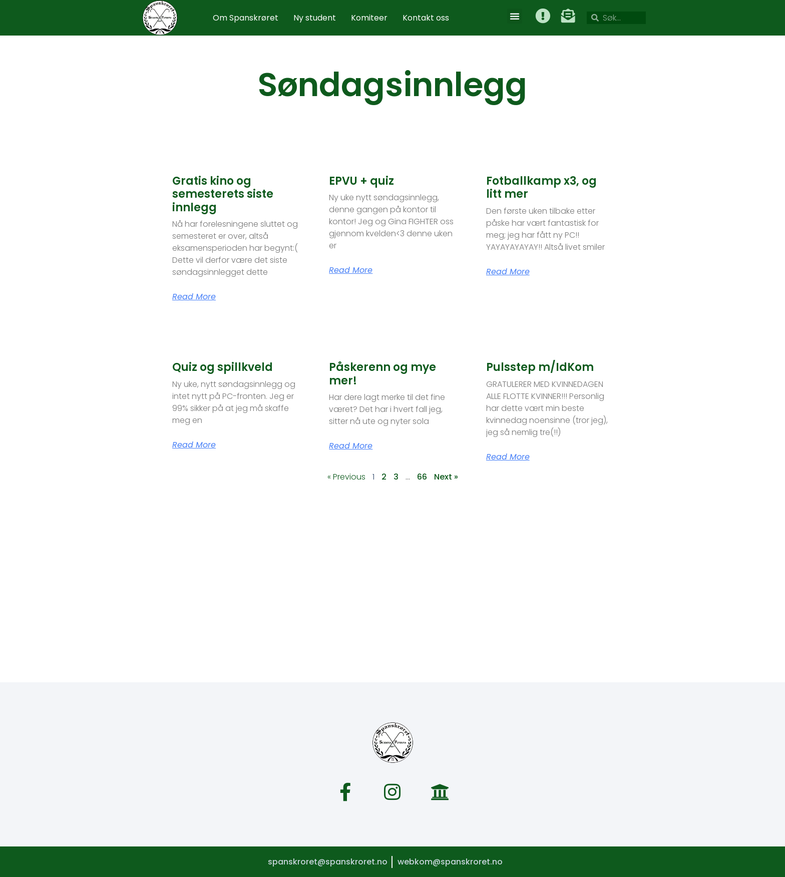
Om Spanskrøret (245, 18)
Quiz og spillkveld (222, 367)
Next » (446, 477)
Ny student (314, 18)
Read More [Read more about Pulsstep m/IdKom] (508, 457)
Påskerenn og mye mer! (382, 373)
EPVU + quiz (361, 181)
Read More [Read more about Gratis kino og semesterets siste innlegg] (194, 297)
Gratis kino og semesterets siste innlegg (222, 194)
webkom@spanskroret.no (450, 861)
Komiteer (369, 18)
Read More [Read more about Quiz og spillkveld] (194, 445)
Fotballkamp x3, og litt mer (541, 187)
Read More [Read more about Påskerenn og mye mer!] (350, 446)
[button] (515, 16)
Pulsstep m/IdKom (540, 367)
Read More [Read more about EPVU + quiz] (350, 270)
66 (422, 477)
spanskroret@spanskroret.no (327, 861)
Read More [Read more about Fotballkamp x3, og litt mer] (508, 272)
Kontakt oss (426, 18)
